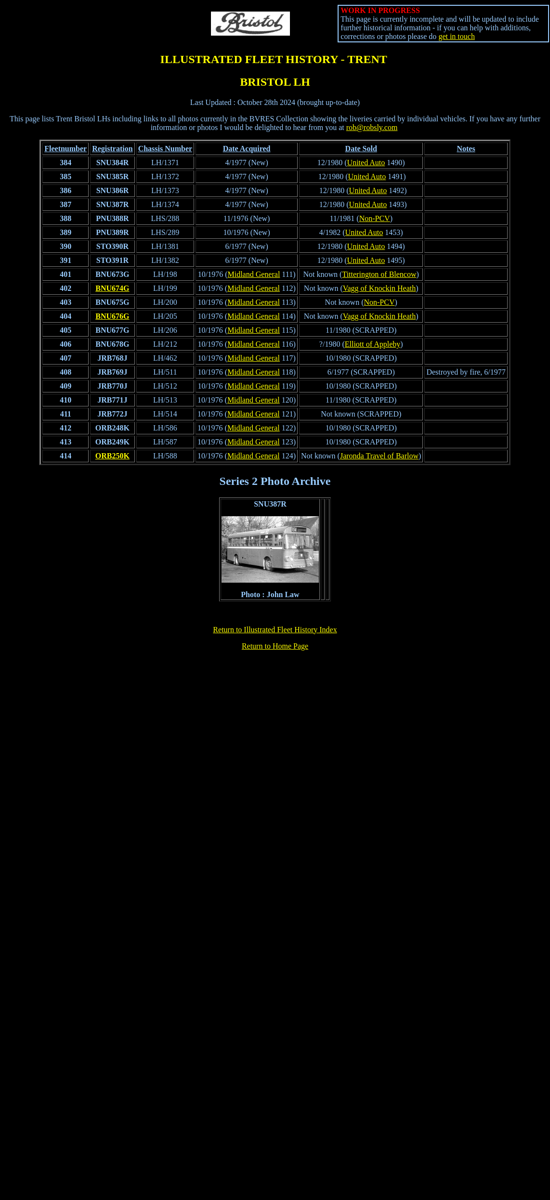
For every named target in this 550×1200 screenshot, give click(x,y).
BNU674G (112, 288)
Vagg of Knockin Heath (379, 288)
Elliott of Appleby (373, 344)
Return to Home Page (275, 646)
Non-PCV (374, 218)
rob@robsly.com (372, 127)
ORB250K (112, 456)
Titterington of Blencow (379, 274)
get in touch (456, 36)
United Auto (366, 162)
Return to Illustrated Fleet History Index (275, 630)
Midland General (253, 274)
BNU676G (112, 316)
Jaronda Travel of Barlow (379, 456)
